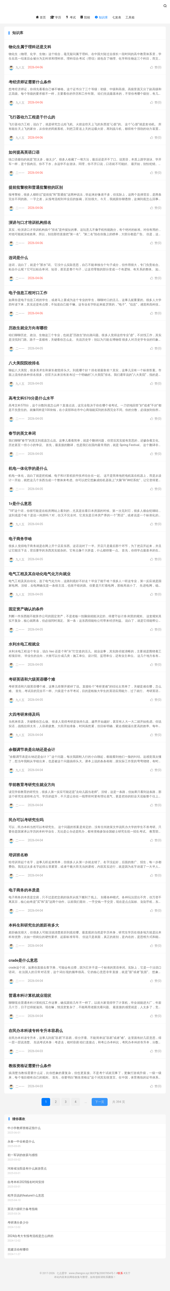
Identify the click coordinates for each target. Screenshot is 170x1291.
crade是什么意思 (23, 962)
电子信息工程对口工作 (28, 294)
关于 (127, 1274)
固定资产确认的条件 (26, 610)
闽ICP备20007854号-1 (103, 1274)
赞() (155, 69)
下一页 (99, 1103)
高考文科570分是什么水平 (31, 400)
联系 (120, 1274)
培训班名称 (18, 856)
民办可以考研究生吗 (26, 821)
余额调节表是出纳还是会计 (32, 751)
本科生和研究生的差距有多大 (34, 927)
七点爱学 (85, 7)
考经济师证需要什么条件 (30, 83)
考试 (70, 17)
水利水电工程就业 (24, 646)
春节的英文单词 (22, 435)
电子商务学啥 (20, 540)
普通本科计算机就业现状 (30, 997)
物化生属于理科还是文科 (30, 48)
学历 (55, 17)
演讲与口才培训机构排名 (30, 224)
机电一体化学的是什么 (28, 470)
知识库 (101, 17)
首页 (41, 17)
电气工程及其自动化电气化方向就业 (40, 575)
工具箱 (129, 17)
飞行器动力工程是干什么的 (32, 119)
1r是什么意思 (20, 505)
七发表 (116, 17)
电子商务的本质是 (24, 892)
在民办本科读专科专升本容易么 (36, 1032)
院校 (85, 17)
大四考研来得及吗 (24, 716)
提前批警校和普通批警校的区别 (36, 189)
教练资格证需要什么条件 (30, 1067)
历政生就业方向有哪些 (28, 329)
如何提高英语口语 (24, 154)
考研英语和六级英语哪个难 (32, 681)
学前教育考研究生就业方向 (32, 786)
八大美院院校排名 (24, 364)
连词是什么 (18, 259)
